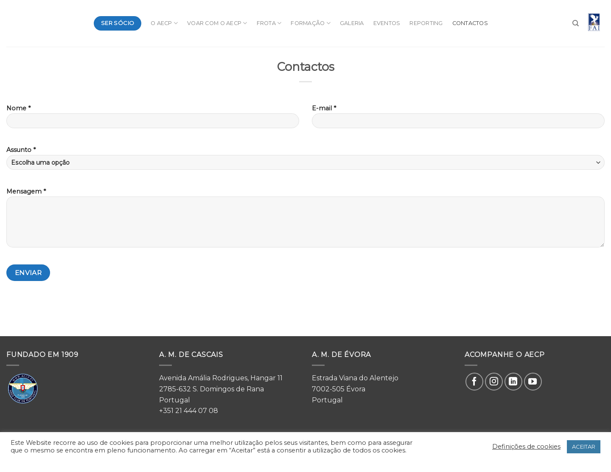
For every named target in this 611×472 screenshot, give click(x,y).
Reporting (426, 23)
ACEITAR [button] (583, 446)
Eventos (387, 23)
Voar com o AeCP (217, 23)
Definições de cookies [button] (526, 446)
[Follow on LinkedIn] (513, 382)
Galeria (352, 23)
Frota (269, 23)
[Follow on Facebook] (474, 382)
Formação (311, 23)
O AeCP (164, 23)
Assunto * (305, 158)
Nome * (152, 119)
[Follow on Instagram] (494, 382)
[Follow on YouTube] (533, 382)
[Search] (575, 23)
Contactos (470, 23)
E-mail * (458, 119)
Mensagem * (305, 220)
